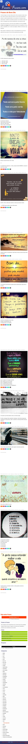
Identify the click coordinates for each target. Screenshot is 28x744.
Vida (22, 130)
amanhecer (9, 232)
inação (12, 90)
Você (22, 32)
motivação (20, 259)
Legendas (4, 694)
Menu (1, 1)
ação (25, 90)
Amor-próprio (5, 670)
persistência (16, 232)
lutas (21, 232)
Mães (4, 696)
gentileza (19, 349)
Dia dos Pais (5, 730)
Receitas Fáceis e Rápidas (7, 636)
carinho (16, 349)
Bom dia (4, 660)
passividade (9, 90)
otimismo (13, 259)
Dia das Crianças (6, 732)
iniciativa (22, 90)
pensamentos (9, 259)
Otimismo (4, 699)
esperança (16, 259)
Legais (4, 693)
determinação (18, 291)
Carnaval (4, 726)
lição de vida (9, 426)
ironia (12, 172)
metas (21, 291)
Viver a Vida (19, 130)
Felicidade (15, 130)
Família (4, 679)
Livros (4, 691)
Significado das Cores (6, 638)
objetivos (24, 291)
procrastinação (16, 90)
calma (14, 349)
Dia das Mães (5, 729)
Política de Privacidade (23, 742)
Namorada (4, 702)
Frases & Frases (5, 742)
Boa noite (4, 662)
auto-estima (22, 426)
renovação (12, 232)
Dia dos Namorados (6, 735)
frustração (19, 172)
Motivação (4, 674)
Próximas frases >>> (14, 617)
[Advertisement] (14, 78)
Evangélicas (5, 676)
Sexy (4, 714)
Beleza (24, 130)
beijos (11, 349)
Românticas (5, 708)
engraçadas (9, 172)
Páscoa (4, 727)
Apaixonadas (5, 667)
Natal (4, 724)
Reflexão (4, 710)
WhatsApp (4, 704)
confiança (22, 509)
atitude (20, 90)
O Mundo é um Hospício (7, 640)
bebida (17, 172)
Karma (4, 690)
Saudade (4, 713)
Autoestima (5, 668)
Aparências (11, 130)
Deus (4, 659)
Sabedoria (4, 673)
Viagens (4, 719)
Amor (4, 654)
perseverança (14, 291)
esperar (6, 90)
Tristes (4, 716)
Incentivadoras (5, 687)
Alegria (8, 130)
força (25, 172)
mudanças (19, 390)
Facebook (4, 707)
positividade (23, 349)
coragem (8, 390)
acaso (20, 509)
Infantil (4, 685)
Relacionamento (5, 711)
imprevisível (16, 509)
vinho (14, 172)
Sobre (14, 742)
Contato (17, 742)
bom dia (6, 130)
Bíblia (4, 671)
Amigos (4, 665)
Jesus (4, 688)
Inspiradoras (5, 682)
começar (23, 390)
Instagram (4, 705)
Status (4, 657)
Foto (3, 656)
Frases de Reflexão (6, 631)
